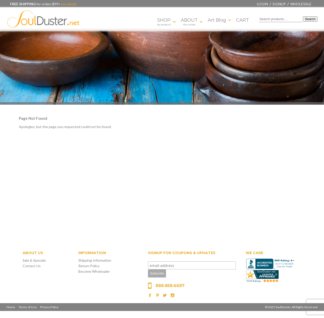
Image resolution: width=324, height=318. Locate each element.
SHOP (164, 21)
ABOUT (189, 21)
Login (262, 4)
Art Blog (217, 20)
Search (310, 19)
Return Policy (88, 266)
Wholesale (300, 4)
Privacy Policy (49, 307)
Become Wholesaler (94, 271)
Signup (279, 4)
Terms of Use (28, 307)
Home (11, 307)
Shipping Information (94, 260)
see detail (68, 4)
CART (242, 20)
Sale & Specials (34, 260)
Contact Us (32, 266)
